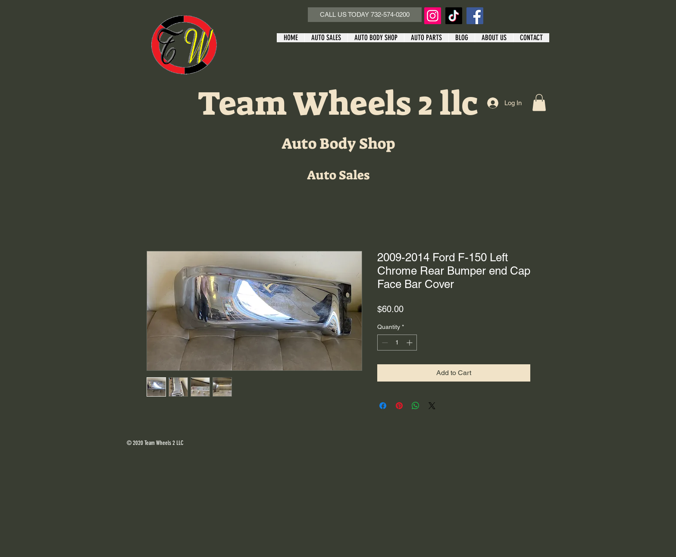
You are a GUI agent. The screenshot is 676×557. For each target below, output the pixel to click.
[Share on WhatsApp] (415, 406)
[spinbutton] (397, 342)
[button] (539, 102)
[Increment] (410, 342)
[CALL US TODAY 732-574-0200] (365, 14)
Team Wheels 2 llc (338, 103)
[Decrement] (384, 342)
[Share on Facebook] (383, 406)
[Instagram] (432, 15)
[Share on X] (432, 406)
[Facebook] (474, 15)
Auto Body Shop (338, 143)
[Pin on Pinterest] (399, 406)
